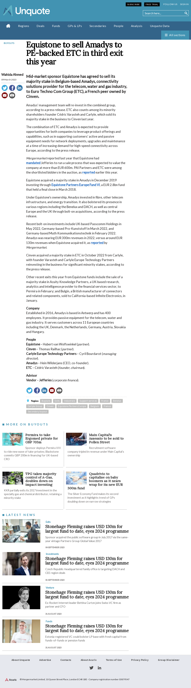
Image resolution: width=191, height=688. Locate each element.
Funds (56, 26)
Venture (50, 587)
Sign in (184, 4)
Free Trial (152, 4)
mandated (33, 163)
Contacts (65, 660)
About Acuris (88, 660)
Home (8, 26)
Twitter (91, 668)
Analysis (137, 26)
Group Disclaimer (168, 660)
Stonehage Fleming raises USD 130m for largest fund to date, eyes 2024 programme (87, 529)
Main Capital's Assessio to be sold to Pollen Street (106, 438)
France (105, 400)
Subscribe (133, 4)
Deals (40, 26)
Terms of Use (114, 660)
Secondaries (98, 26)
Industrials (69, 400)
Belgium (94, 406)
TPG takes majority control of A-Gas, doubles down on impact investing (40, 479)
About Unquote (21, 660)
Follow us (170, 4)
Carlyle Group (35, 406)
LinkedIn (99, 668)
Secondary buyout (37, 411)
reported (88, 172)
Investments (52, 553)
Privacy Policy (139, 660)
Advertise (45, 660)
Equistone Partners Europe (72, 406)
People (118, 26)
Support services (88, 400)
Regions (23, 26)
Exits (57, 400)
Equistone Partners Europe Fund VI (75, 185)
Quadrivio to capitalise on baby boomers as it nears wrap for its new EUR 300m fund (95, 481)
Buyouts (9, 43)
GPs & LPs (75, 26)
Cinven (50, 406)
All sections (177, 35)
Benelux (117, 400)
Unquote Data (160, 26)
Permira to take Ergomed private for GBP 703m (41, 438)
